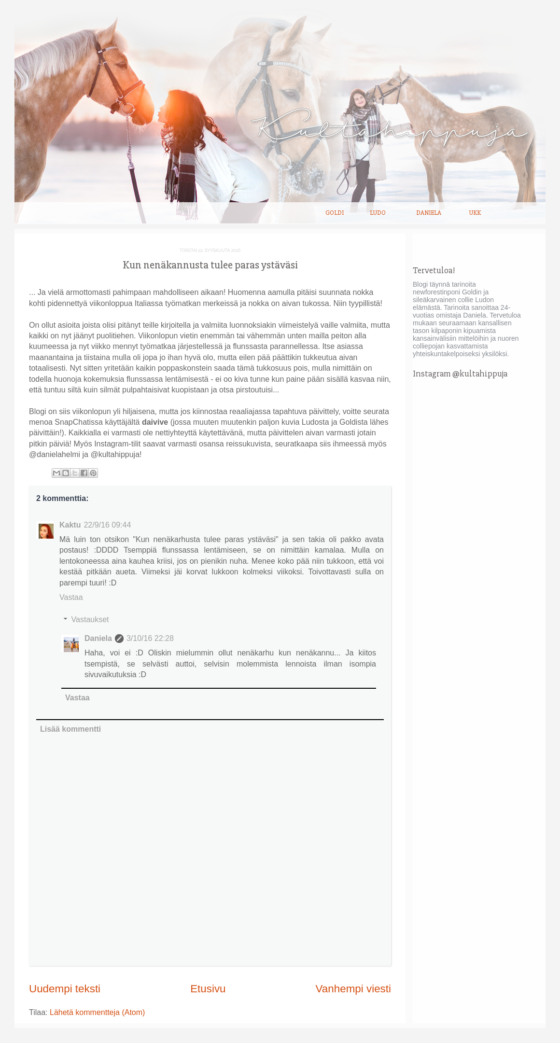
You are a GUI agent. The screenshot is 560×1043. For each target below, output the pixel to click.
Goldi (334, 213)
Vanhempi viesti (353, 989)
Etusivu (207, 989)
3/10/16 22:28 (150, 638)
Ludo (378, 213)
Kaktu (70, 525)
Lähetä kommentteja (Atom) (97, 1012)
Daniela (428, 213)
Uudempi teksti (64, 989)
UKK (475, 213)
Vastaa (71, 597)
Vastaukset (90, 619)
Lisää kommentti (70, 729)
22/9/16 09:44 (107, 525)
